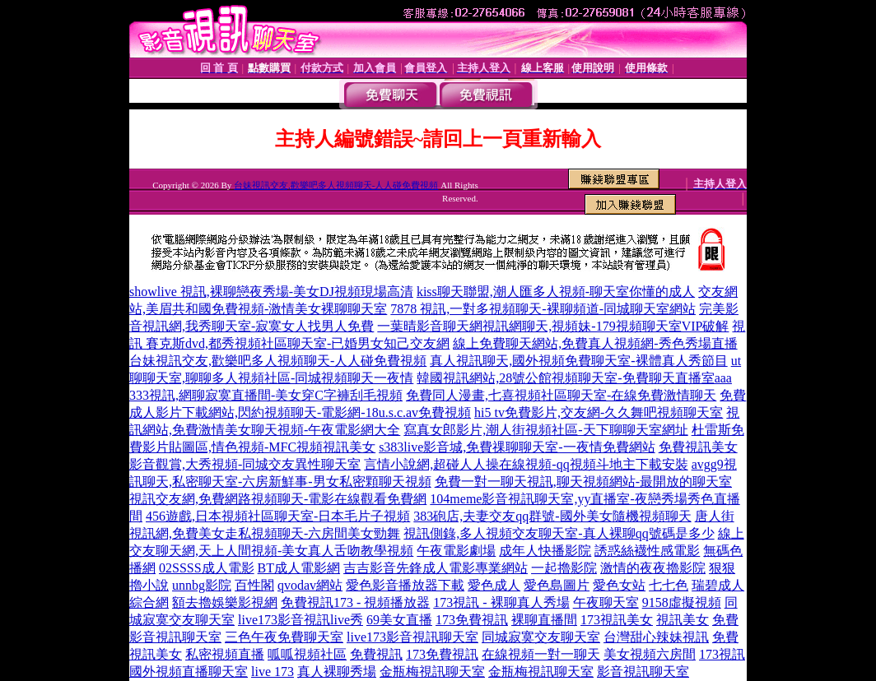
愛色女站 (619, 585)
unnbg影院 (201, 585)
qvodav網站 (309, 585)
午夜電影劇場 (456, 551)
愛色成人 (494, 585)
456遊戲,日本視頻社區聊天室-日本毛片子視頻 (278, 516)
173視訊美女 (616, 620)
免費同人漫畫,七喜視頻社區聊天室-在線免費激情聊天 (561, 395)
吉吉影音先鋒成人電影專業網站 (435, 568)
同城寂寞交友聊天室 (541, 637)
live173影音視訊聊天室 (412, 637)
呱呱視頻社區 (307, 654)
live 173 (272, 672)
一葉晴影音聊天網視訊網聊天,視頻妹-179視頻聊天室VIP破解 (553, 326)
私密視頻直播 (224, 654)
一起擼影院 (564, 568)
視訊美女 (682, 620)
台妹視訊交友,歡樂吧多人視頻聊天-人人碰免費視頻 (336, 185)
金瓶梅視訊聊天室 (432, 672)
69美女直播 (399, 620)
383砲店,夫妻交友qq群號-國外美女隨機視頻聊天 (552, 516)
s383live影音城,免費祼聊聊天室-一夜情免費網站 (517, 447)
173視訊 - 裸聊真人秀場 (501, 602)
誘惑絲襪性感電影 (647, 551)
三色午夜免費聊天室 (284, 637)
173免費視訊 (472, 620)
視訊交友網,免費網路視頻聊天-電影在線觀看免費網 (277, 499)
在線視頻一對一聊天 (541, 654)
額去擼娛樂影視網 (224, 602)
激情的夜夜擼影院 (653, 568)
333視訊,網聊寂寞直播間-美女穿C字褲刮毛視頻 (266, 395)
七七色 (668, 585)
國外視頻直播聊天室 (188, 672)
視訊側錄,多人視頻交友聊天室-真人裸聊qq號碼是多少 (558, 533)
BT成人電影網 (299, 568)
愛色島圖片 (556, 585)
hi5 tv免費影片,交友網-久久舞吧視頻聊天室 (598, 412)
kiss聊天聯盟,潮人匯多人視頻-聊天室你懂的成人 (556, 292)
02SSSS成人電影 (206, 568)
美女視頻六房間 (649, 654)
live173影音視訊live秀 (300, 620)
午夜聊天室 (606, 602)
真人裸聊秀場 (336, 672)
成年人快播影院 (545, 551)
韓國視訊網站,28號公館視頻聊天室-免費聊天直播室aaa (574, 378)
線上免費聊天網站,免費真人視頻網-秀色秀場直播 (595, 343)
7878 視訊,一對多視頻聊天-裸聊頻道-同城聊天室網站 (543, 309)
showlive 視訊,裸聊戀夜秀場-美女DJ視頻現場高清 (271, 292)
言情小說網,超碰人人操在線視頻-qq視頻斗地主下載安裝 (525, 464)
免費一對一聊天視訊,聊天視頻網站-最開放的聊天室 (583, 482)
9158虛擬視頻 (681, 602)
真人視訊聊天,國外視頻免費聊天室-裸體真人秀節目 (578, 361)
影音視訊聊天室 (643, 672)
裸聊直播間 (544, 620)
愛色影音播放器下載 (405, 585)
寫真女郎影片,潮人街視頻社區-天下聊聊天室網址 (545, 430)
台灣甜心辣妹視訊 (656, 637)
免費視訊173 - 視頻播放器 (355, 602)
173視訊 (722, 654)
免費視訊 (376, 654)
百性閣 (254, 585)
